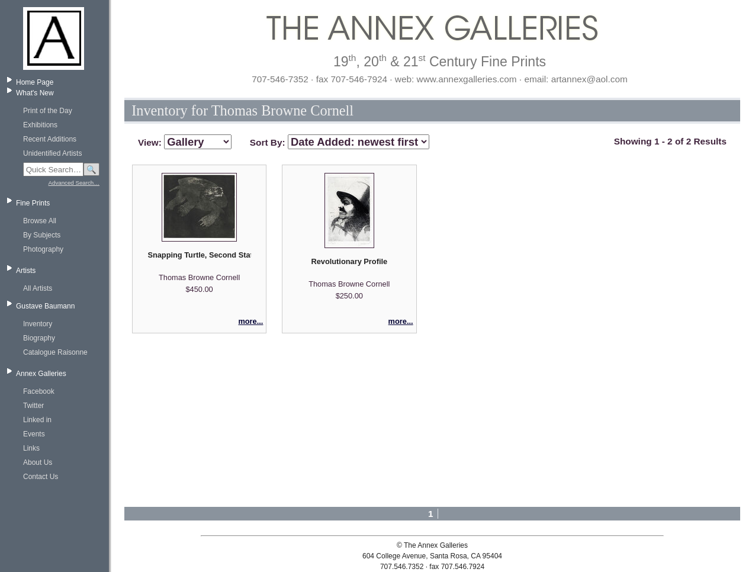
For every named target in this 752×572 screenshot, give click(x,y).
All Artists (37, 288)
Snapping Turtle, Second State (198, 254)
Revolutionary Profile (349, 261)
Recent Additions (49, 139)
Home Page (34, 82)
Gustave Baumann (45, 306)
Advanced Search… (74, 182)
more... (250, 321)
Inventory (37, 324)
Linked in (37, 420)
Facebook (38, 391)
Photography (43, 249)
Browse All (39, 221)
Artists (26, 270)
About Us (37, 462)
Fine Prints (33, 203)
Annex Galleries (41, 373)
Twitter (33, 405)
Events (34, 434)
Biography (39, 338)
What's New (35, 93)
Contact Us (40, 477)
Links (31, 448)
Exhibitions (40, 125)
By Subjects (41, 235)
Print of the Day (47, 111)
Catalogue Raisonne (55, 352)
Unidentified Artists (52, 153)
